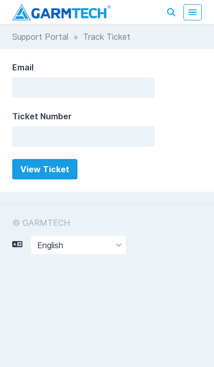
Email (23, 67)
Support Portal (40, 37)
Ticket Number (42, 116)
